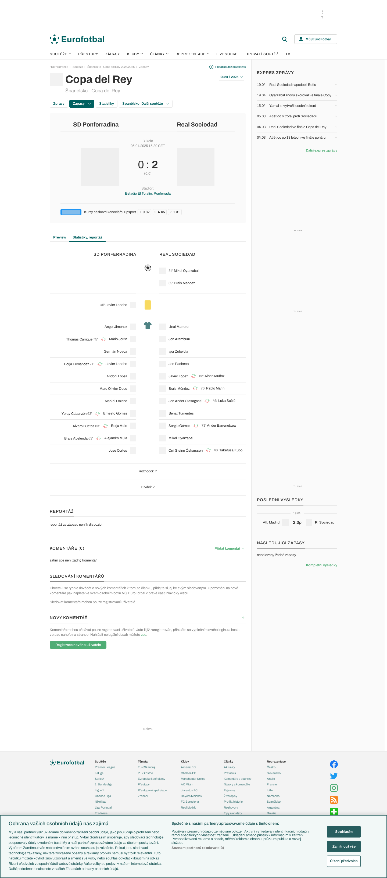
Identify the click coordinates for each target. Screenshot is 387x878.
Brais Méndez (184, 283)
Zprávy (58, 104)
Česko (271, 767)
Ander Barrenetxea (221, 425)
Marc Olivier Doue (113, 389)
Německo (273, 796)
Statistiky (106, 104)
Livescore (227, 54)
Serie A (99, 778)
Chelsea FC (188, 773)
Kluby (135, 54)
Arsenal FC (188, 767)
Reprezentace (192, 54)
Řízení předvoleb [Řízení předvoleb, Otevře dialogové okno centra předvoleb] (344, 861)
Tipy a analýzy (233, 813)
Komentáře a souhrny (238, 778)
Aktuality (229, 767)
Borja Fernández (76, 364)
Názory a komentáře (237, 784)
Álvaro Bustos (83, 426)
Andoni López (116, 376)
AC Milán (186, 784)
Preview (59, 237)
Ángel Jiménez (116, 327)
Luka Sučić (226, 401)
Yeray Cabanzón (74, 414)
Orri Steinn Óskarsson (186, 450)
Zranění (143, 796)
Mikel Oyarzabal (186, 271)
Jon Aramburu (179, 339)
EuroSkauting (146, 767)
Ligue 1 (99, 790)
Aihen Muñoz (214, 376)
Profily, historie (233, 801)
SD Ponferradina (96, 124)
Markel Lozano (116, 401)
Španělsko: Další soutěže (145, 104)
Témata (143, 761)
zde (143, 635)
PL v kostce (145, 773)
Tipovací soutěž (262, 54)
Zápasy (112, 54)
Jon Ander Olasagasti (185, 401)
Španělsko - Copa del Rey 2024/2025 (111, 66)
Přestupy (88, 54)
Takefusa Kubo (230, 450)
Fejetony (229, 790)
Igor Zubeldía (178, 351)
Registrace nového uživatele (78, 645)
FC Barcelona (190, 801)
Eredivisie (101, 813)
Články (228, 761)
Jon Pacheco (179, 364)
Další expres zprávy (321, 150)
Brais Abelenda (76, 438)
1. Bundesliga (103, 784)
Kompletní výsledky (321, 565)
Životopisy (230, 796)
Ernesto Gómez (115, 413)
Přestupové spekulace (152, 790)
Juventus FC (189, 790)
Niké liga (100, 801)
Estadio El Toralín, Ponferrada (148, 193)
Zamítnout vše (344, 846)
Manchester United (193, 778)
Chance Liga (103, 796)
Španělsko (274, 801)
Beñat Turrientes (181, 413)
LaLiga (99, 773)
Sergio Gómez (179, 426)
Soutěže (60, 54)
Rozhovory (231, 807)
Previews (230, 773)
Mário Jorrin (118, 339)
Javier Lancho (116, 305)
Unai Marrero (178, 327)
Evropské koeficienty (151, 778)
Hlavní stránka (59, 66)
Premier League (105, 767)
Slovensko (274, 773)
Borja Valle (119, 426)
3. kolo (148, 141)
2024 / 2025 (231, 77)
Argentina (273, 807)
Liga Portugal (103, 807)
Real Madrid (188, 807)
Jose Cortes (118, 450)
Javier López (178, 376)
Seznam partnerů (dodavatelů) (197, 848)
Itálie (270, 790)
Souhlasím (344, 832)
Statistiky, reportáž (87, 237)
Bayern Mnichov (191, 796)
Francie (272, 784)
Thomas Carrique (79, 339)
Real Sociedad (197, 124)
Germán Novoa (115, 351)
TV (287, 54)
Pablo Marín (215, 388)
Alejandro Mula (115, 438)
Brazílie (271, 813)
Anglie (271, 778)
